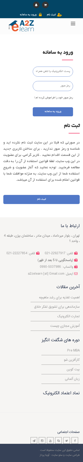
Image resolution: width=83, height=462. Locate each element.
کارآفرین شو (72, 360)
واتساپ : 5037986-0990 (56, 267)
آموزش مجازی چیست (65, 326)
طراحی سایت (72, 455)
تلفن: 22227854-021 (20, 253)
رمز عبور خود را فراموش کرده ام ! (53, 97)
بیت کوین (73, 369)
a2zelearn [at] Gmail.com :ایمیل (50, 274)
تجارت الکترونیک (68, 316)
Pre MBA (73, 350)
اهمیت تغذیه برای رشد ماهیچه (59, 297)
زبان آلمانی (72, 379)
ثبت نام (51, 14)
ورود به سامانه (28, 14)
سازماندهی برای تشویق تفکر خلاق (57, 307)
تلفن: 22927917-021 (59, 253)
